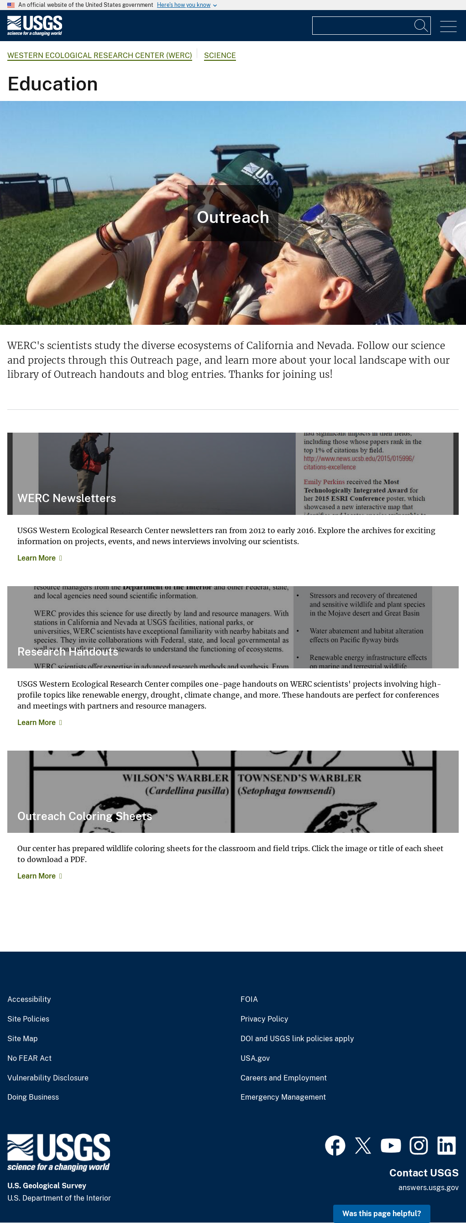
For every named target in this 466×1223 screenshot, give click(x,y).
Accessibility (29, 999)
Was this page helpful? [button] (381, 1213)
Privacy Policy (264, 1019)
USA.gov (255, 1058)
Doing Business (33, 1097)
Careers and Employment (284, 1078)
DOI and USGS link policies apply (297, 1039)
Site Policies (28, 1019)
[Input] (371, 25)
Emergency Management (283, 1097)
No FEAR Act (29, 1058)
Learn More (36, 558)
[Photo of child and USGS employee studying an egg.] (233, 213)
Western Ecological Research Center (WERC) (99, 55)
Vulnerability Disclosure (48, 1078)
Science (220, 55)
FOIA (249, 999)
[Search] (422, 25)
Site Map (22, 1039)
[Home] (34, 33)
